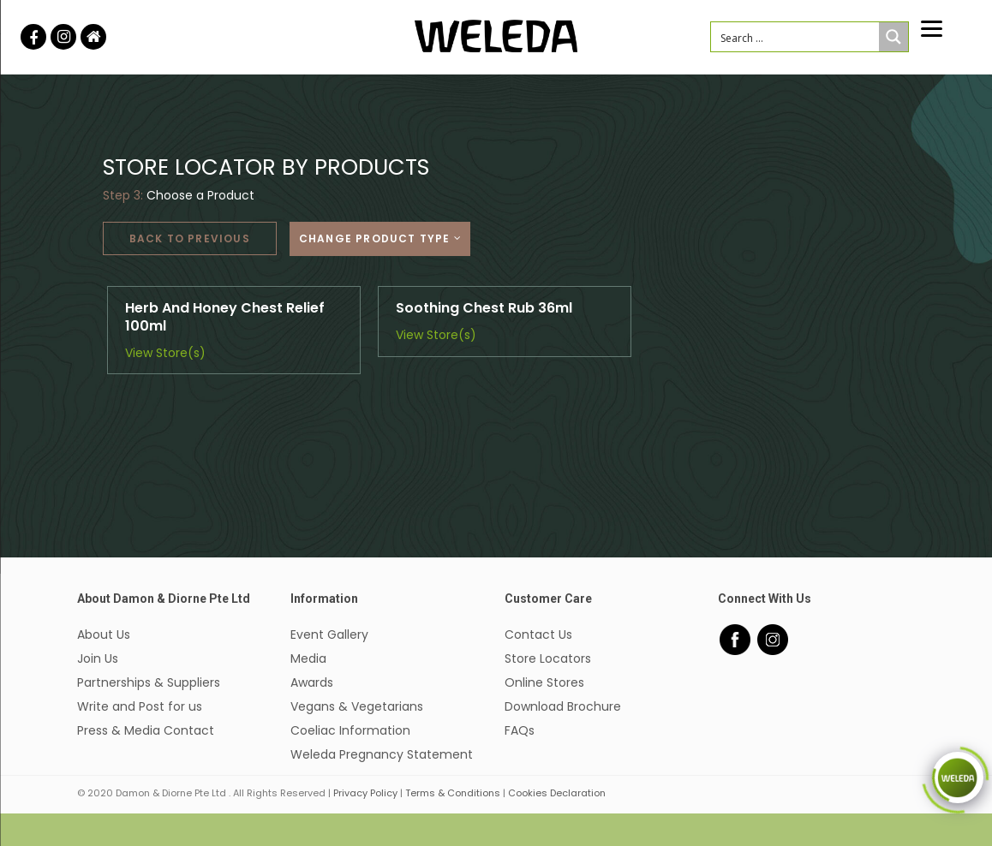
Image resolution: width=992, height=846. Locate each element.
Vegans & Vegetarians (356, 706)
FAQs (520, 730)
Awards (311, 682)
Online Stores (544, 682)
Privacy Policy (365, 793)
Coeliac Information (350, 730)
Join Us (97, 658)
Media (308, 658)
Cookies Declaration (557, 793)
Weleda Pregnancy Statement (381, 754)
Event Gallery (329, 634)
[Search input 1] (795, 36)
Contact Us (538, 634)
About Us (103, 634)
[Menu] (931, 28)
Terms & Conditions (452, 793)
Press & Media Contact (145, 730)
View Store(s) (165, 352)
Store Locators (548, 658)
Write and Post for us (139, 706)
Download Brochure (563, 706)
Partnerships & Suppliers (148, 682)
